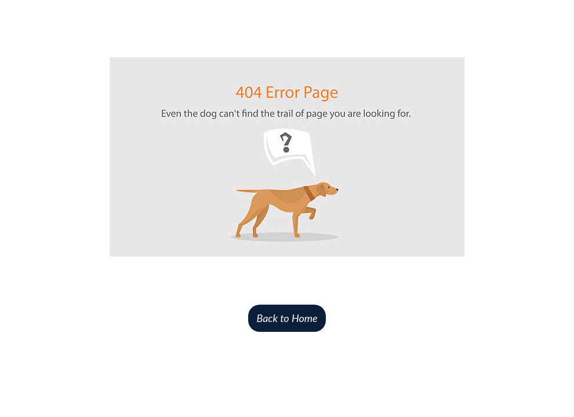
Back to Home (286, 318)
